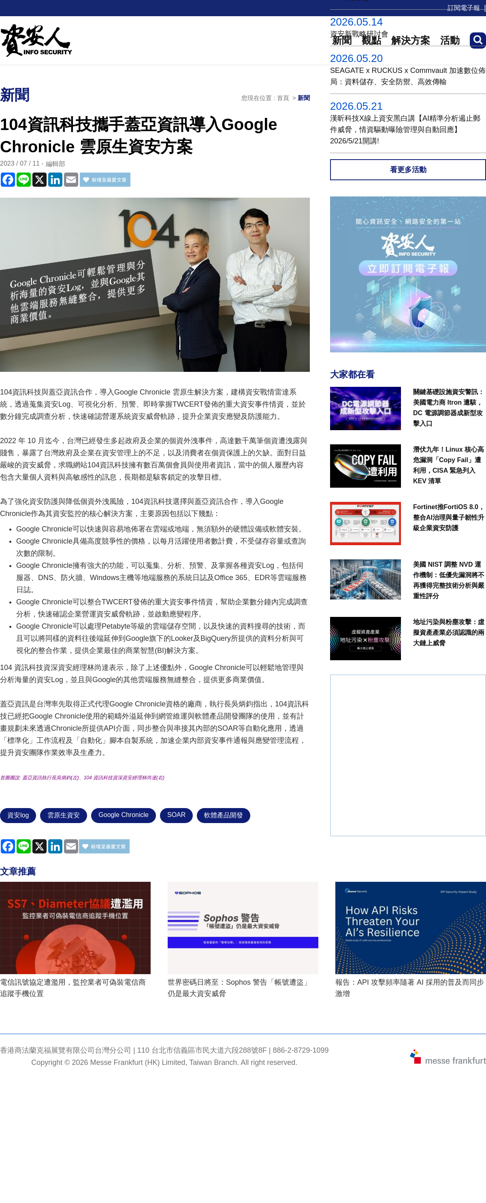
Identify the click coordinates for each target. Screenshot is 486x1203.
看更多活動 (408, 170)
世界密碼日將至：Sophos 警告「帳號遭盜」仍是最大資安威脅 (239, 988)
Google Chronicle (123, 814)
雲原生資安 (63, 815)
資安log (18, 815)
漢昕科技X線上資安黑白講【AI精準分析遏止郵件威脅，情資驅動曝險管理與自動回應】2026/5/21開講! (405, 129)
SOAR (176, 814)
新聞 (304, 97)
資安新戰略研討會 (359, 34)
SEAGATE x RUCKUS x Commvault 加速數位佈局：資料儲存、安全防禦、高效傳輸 (408, 76)
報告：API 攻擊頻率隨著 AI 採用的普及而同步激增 (409, 988)
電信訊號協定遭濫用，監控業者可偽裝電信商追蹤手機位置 (73, 988)
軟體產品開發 (223, 815)
